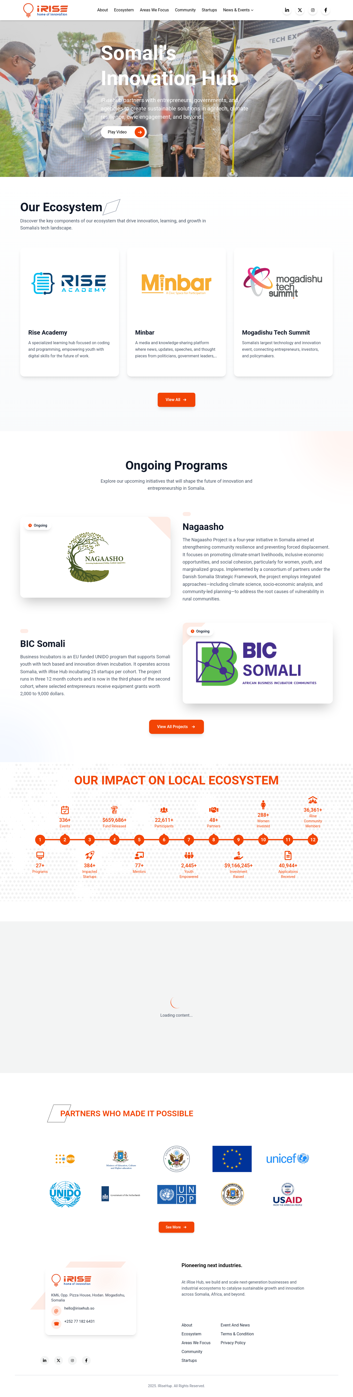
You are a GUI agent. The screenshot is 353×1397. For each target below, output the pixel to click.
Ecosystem (124, 10)
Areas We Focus (154, 10)
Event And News (235, 1325)
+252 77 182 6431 (79, 1321)
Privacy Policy (233, 1342)
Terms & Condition (237, 1334)
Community (185, 10)
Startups (209, 10)
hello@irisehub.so (79, 1308)
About (187, 1325)
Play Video (126, 132)
